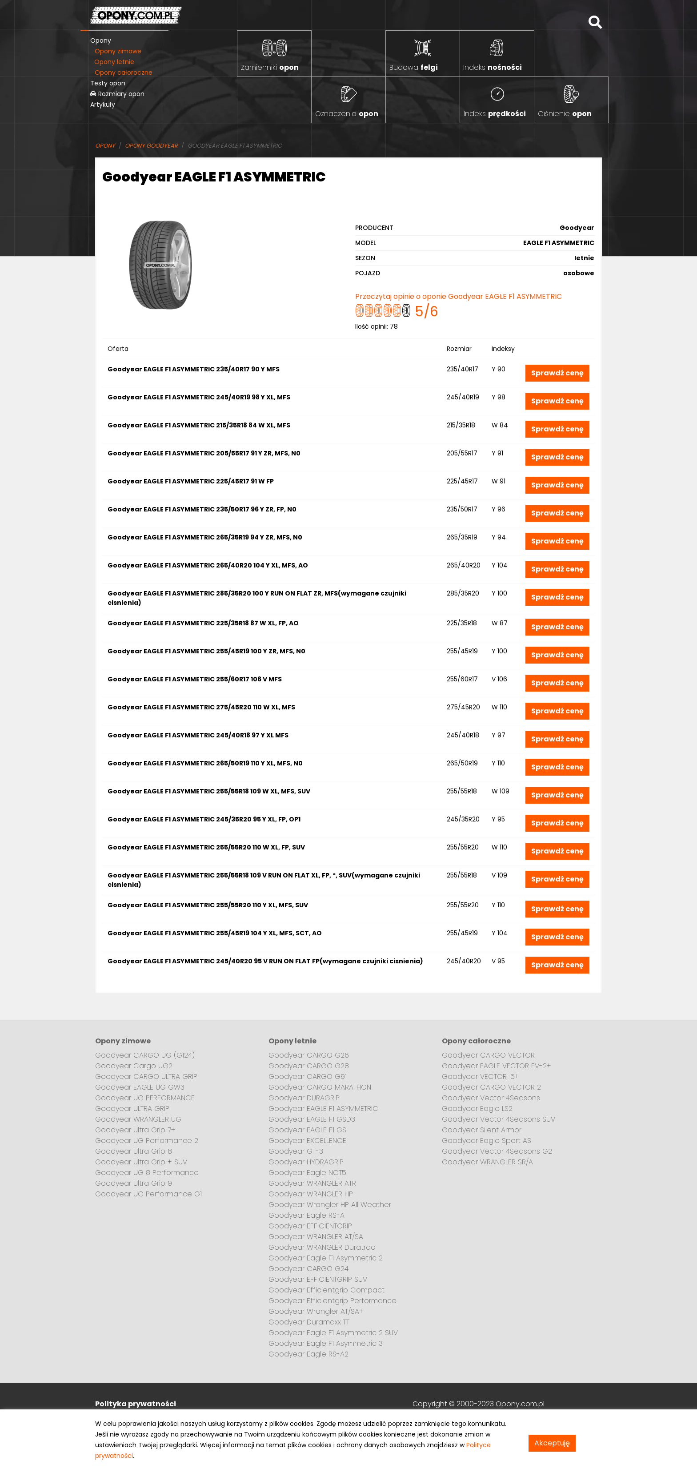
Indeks (492, 67)
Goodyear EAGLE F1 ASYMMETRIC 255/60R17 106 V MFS (195, 679)
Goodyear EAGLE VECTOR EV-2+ (496, 1066)
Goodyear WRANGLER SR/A (487, 1162)
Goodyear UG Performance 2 (146, 1140)
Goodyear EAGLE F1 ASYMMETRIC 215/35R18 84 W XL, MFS (199, 425)
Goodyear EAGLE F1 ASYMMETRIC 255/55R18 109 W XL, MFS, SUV (209, 791)
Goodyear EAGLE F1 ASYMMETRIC (323, 1108)
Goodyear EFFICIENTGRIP (310, 1226)
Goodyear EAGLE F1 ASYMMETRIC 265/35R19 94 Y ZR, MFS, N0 (205, 537)
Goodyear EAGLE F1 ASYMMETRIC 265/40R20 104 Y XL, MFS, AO (208, 565)
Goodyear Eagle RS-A (306, 1215)
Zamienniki (270, 67)
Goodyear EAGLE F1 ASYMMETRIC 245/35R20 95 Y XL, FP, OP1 (204, 819)
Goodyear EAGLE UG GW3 (139, 1087)
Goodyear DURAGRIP (304, 1098)
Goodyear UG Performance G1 (148, 1194)
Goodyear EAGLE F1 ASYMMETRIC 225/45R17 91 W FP (191, 481)
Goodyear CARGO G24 (308, 1269)
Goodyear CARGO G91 (307, 1076)
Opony (100, 40)
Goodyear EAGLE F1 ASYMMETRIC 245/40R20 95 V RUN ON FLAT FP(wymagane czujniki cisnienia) (265, 961)
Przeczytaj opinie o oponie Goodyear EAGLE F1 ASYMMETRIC (458, 296)
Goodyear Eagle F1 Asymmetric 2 (325, 1258)
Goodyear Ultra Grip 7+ (135, 1130)
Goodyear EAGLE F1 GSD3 (311, 1119)
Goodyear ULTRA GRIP (132, 1108)
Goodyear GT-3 (295, 1151)
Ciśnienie (565, 114)
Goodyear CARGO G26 (308, 1055)
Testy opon (107, 83)
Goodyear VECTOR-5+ (480, 1076)
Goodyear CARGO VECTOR (488, 1055)
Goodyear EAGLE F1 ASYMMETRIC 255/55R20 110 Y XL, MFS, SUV (208, 905)
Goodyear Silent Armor (481, 1130)
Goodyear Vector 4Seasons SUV (498, 1119)
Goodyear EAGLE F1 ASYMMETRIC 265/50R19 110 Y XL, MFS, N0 (205, 763)
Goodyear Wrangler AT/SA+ (316, 1311)
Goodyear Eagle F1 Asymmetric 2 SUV (333, 1333)
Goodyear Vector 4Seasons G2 (497, 1151)
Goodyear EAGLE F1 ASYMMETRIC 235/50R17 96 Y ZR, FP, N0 (202, 509)
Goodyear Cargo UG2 (133, 1066)
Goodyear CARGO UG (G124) (145, 1055)
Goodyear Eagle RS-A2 (308, 1354)
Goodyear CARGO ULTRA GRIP (146, 1076)
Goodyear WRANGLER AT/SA (315, 1237)
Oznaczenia (346, 114)
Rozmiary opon (117, 93)
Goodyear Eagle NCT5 (307, 1172)
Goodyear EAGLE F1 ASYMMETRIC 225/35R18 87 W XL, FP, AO (203, 623)
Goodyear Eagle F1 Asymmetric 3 (325, 1343)
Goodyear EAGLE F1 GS (307, 1130)
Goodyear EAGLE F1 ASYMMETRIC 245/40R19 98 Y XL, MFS (199, 397)
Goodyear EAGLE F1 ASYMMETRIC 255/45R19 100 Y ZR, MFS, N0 (206, 651)
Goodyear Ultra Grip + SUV (141, 1162)
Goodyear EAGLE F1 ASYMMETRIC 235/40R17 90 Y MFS (194, 369)
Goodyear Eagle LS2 (477, 1108)
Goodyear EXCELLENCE (307, 1140)
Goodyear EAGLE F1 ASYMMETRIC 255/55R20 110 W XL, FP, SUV (206, 847)
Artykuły (102, 104)
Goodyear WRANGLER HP (310, 1194)
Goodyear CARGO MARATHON (319, 1087)
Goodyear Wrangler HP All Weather (329, 1204)
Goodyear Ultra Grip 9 (133, 1183)
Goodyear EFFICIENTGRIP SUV (317, 1279)
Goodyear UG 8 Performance (147, 1172)
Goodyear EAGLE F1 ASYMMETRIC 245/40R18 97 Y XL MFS (198, 735)
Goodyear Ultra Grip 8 (133, 1151)
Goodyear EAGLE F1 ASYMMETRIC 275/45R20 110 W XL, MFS (201, 707)
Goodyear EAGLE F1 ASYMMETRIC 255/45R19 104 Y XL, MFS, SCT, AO (215, 933)
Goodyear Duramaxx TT (308, 1322)
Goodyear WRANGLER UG (138, 1119)
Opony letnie (114, 61)
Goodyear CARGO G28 (308, 1066)
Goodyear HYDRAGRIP (306, 1162)
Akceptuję (552, 1443)
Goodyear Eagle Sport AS (486, 1140)
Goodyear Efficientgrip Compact (326, 1290)
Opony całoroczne (123, 72)
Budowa (413, 67)
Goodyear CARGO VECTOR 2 (491, 1087)
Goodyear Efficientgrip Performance (332, 1301)
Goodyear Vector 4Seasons (491, 1098)
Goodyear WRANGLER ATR (312, 1183)
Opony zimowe (118, 51)
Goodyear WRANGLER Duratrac (321, 1247)
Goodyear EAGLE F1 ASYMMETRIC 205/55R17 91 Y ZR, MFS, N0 (204, 453)
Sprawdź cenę (557, 373)
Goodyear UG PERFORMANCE (145, 1098)
